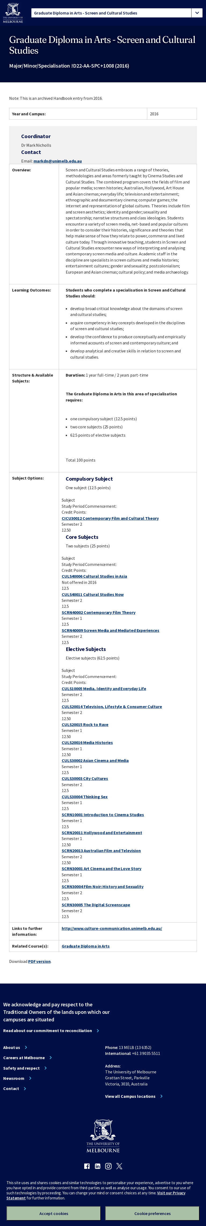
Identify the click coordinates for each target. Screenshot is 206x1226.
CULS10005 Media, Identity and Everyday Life (104, 688)
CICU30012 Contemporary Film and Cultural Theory (110, 518)
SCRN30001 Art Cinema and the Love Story (101, 868)
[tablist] (117, 13)
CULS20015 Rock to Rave (85, 724)
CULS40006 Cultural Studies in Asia (94, 576)
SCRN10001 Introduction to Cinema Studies (103, 814)
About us (11, 1047)
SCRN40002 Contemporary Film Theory (98, 612)
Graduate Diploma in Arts (86, 946)
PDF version (39, 961)
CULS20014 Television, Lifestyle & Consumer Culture (112, 706)
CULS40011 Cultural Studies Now (93, 594)
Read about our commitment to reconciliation (47, 1030)
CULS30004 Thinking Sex (85, 796)
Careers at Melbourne (24, 1057)
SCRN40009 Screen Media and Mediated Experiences (110, 630)
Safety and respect (21, 1068)
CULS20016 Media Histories (87, 742)
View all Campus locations (130, 1096)
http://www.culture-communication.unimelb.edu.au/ (112, 928)
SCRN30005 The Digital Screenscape (96, 904)
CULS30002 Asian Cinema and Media (95, 760)
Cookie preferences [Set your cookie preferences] (152, 1213)
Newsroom (13, 1078)
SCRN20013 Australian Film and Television (101, 850)
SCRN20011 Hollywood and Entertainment (102, 832)
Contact (11, 1088)
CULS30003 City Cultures (85, 778)
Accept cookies (53, 1213)
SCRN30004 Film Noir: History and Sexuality (103, 886)
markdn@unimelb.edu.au (58, 161)
